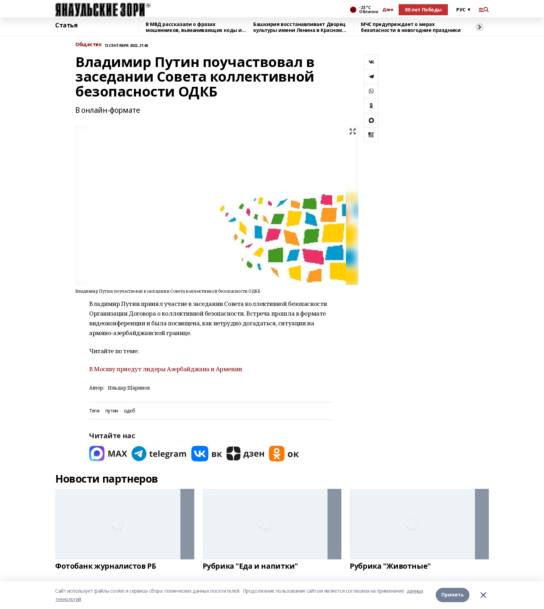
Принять (452, 595)
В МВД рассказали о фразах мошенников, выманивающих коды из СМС (195, 27)
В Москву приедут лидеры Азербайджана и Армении (165, 369)
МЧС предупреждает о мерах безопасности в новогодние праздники (410, 27)
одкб (129, 411)
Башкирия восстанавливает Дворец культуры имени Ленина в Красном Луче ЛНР (299, 27)
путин (111, 411)
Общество (88, 45)
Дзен (387, 10)
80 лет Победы (423, 9)
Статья (66, 25)
